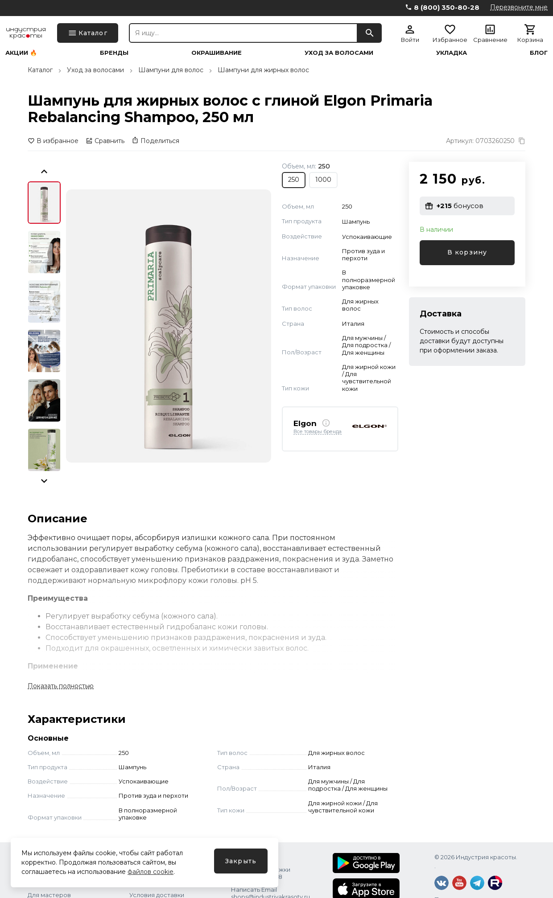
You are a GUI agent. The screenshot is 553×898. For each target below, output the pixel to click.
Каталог (40, 70)
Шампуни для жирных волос (263, 70)
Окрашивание (216, 53)
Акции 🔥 (21, 53)
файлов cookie (150, 872)
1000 (323, 180)
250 (293, 180)
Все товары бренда (317, 432)
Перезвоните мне (519, 7)
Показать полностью (61, 686)
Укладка (451, 53)
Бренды (114, 53)
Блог (539, 53)
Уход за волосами (339, 53)
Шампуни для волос (170, 70)
